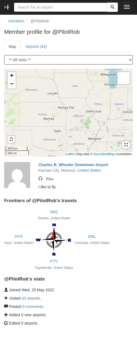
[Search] (112, 7)
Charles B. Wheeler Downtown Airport (73, 165)
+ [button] (12, 76)
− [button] (12, 84)
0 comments (32, 306)
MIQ (54, 212)
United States (89, 170)
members (16, 21)
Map (12, 46)
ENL (92, 236)
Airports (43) (36, 46)
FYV (54, 261)
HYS (19, 236)
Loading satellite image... (67, 112)
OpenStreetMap (104, 154)
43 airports (31, 298)
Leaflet (69, 154)
